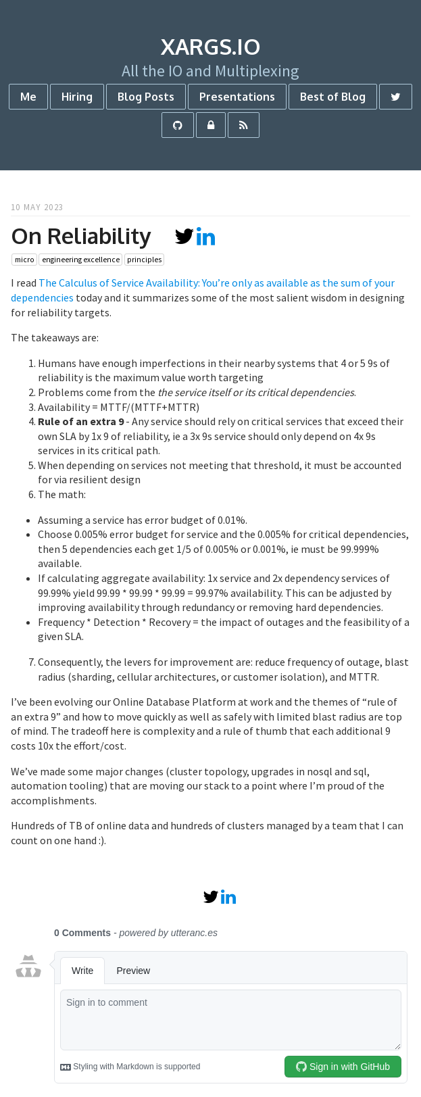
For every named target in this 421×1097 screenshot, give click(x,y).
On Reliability (81, 235)
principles (144, 259)
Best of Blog (333, 96)
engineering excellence (81, 259)
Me (28, 96)
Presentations (237, 96)
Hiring (77, 96)
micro (24, 259)
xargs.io (211, 46)
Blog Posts (146, 96)
